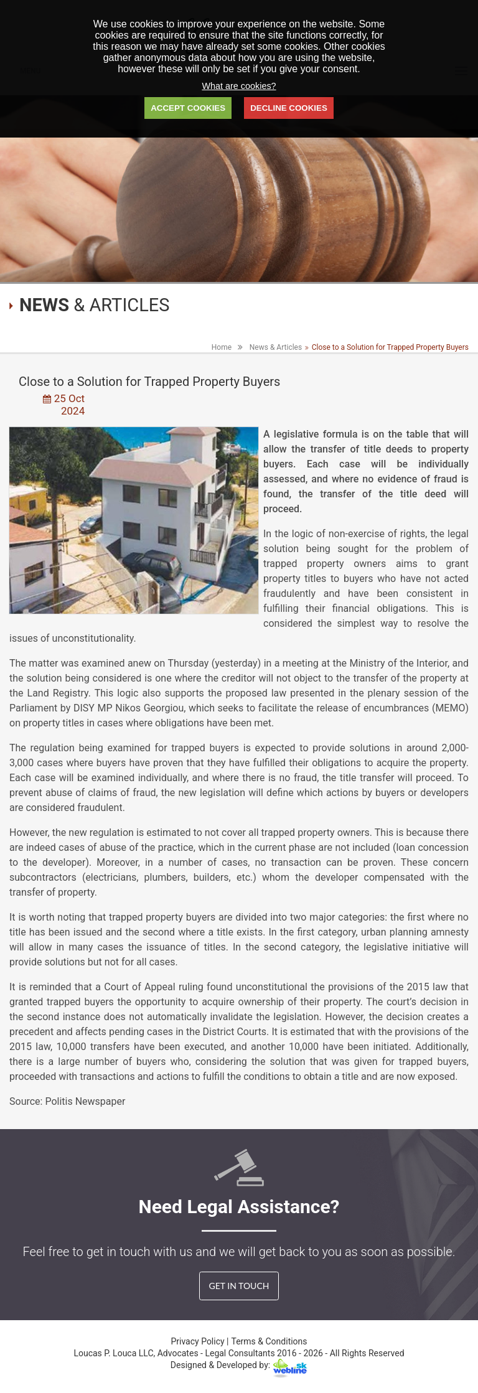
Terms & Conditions (269, 1341)
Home (222, 347)
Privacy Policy (199, 1341)
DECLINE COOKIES (288, 108)
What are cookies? (239, 86)
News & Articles (276, 347)
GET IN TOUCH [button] (239, 1285)
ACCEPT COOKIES (188, 108)
